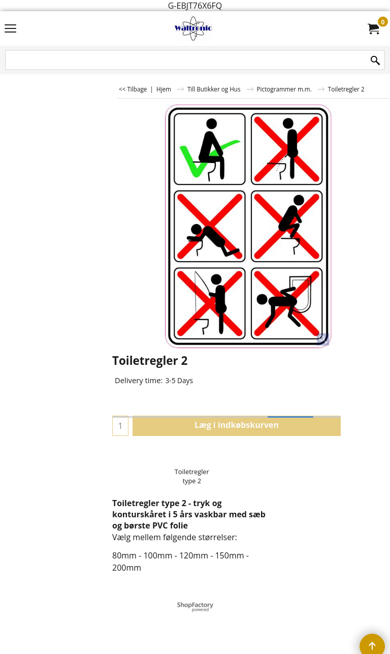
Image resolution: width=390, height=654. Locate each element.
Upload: (126, 454)
